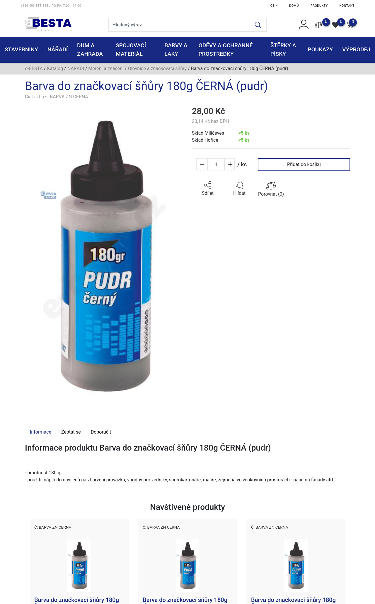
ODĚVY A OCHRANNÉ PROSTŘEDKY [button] (225, 49)
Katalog (55, 68)
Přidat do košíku (304, 164)
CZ (273, 6)
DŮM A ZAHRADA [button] (90, 49)
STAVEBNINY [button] (21, 49)
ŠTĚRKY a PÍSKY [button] (283, 49)
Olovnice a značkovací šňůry (157, 68)
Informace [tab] (40, 432)
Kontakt (347, 6)
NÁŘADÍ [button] (57, 49)
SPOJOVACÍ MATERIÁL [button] (131, 49)
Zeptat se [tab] (71, 432)
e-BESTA (34, 68)
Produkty (319, 6)
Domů (294, 6)
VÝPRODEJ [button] (356, 49)
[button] (208, 189)
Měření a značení (106, 68)
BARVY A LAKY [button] (175, 49)
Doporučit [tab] (101, 432)
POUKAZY (320, 49)
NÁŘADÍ (75, 68)
